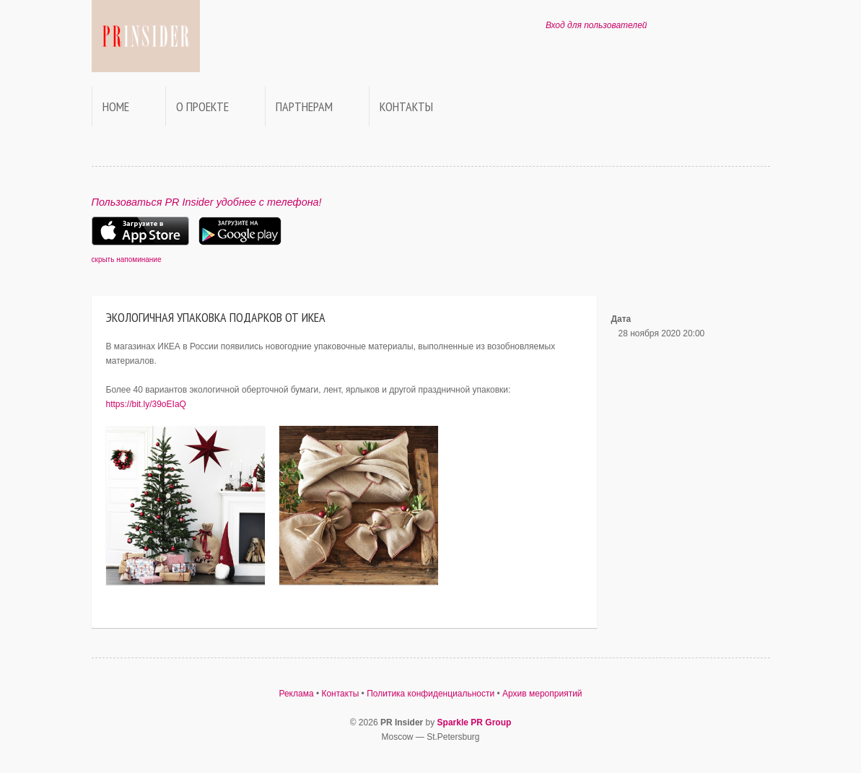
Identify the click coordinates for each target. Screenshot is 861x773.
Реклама (296, 694)
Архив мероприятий (542, 694)
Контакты (406, 106)
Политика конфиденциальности (430, 694)
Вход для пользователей (596, 25)
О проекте (202, 106)
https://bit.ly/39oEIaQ (146, 404)
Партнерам (304, 106)
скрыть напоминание (127, 259)
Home (115, 106)
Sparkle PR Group (474, 722)
